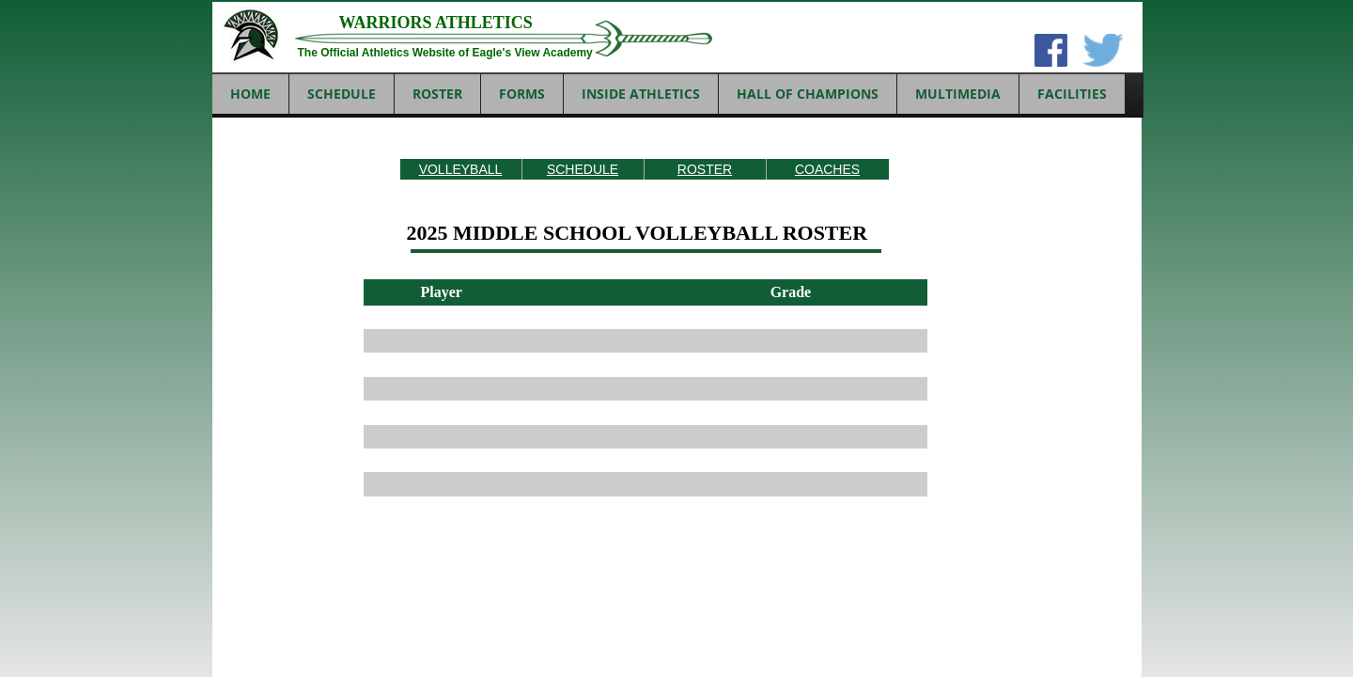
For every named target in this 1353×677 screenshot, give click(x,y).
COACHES (827, 169)
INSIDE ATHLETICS (641, 93)
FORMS (522, 93)
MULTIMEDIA (958, 93)
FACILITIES (1072, 93)
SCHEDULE (582, 169)
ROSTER (704, 169)
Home (250, 93)
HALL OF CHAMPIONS (808, 93)
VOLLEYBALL (461, 169)
